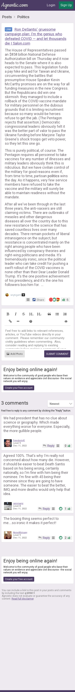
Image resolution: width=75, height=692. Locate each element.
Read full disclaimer (23, 598)
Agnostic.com (15, 5)
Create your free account (19, 387)
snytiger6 (15, 294)
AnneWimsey (20, 532)
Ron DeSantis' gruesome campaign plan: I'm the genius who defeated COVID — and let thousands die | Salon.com (35, 36)
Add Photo (15, 353)
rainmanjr (18, 503)
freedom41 (19, 440)
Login (51, 5)
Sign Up (66, 5)
